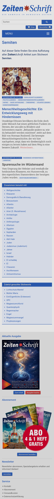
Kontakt (7, 486)
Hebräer (10, 256)
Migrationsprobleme (10, 105)
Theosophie (30, 102)
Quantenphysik (13, 307)
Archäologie (11, 215)
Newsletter (45, 27)
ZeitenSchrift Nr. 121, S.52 (12, 97)
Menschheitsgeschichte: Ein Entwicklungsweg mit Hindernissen (22, 113)
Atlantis (9, 204)
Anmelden (7, 474)
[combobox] (22, 22)
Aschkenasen (12, 270)
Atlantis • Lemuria (43, 102)
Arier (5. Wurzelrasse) (16, 211)
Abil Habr (10, 239)
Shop (31, 27)
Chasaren (10, 267)
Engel (8, 314)
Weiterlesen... (27, 147)
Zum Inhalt (19, 393)
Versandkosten (11, 493)
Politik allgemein (9, 100)
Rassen (9, 235)
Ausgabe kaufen (33, 393)
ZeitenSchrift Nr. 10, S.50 (12, 158)
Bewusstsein (12, 201)
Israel (8, 253)
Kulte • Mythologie (17, 102)
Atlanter (10, 208)
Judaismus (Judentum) (16, 246)
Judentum (6, 160)
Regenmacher (12, 310)
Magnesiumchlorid (14, 303)
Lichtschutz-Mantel (15, 290)
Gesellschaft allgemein (33, 97)
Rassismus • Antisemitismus (33, 158)
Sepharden (11, 232)
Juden (9, 242)
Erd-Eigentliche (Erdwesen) (18, 296)
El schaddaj (11, 260)
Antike (5, 102)
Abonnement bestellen (27, 454)
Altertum (10, 225)
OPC (8, 300)
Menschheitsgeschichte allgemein (31, 100)
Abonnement (9, 489)
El (7, 263)
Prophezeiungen (13, 321)
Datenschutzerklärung (14, 496)
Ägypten (10, 229)
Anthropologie (12, 222)
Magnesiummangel (15, 317)
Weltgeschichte (13, 190)
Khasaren (10, 194)
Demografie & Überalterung (18, 197)
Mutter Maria (12, 293)
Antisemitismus (13, 274)
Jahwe (9, 249)
